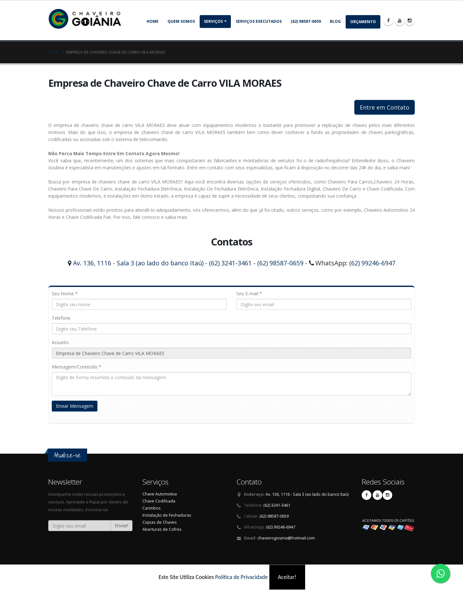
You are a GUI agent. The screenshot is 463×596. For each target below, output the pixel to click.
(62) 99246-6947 (372, 263)
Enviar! (121, 525)
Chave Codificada (158, 501)
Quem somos (181, 21)
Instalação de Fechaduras (166, 515)
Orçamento (363, 21)
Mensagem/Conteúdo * (76, 367)
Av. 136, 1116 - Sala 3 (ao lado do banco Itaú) (138, 263)
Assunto (60, 342)
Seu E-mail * (249, 293)
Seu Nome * (65, 293)
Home (153, 21)
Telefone (61, 318)
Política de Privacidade (241, 577)
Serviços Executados (259, 21)
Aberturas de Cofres (162, 529)
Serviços (213, 21)
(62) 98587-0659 (306, 21)
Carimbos (151, 508)
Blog (335, 21)
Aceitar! (287, 577)
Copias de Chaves (159, 522)
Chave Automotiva (159, 494)
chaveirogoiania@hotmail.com (286, 538)
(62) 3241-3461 (230, 263)
